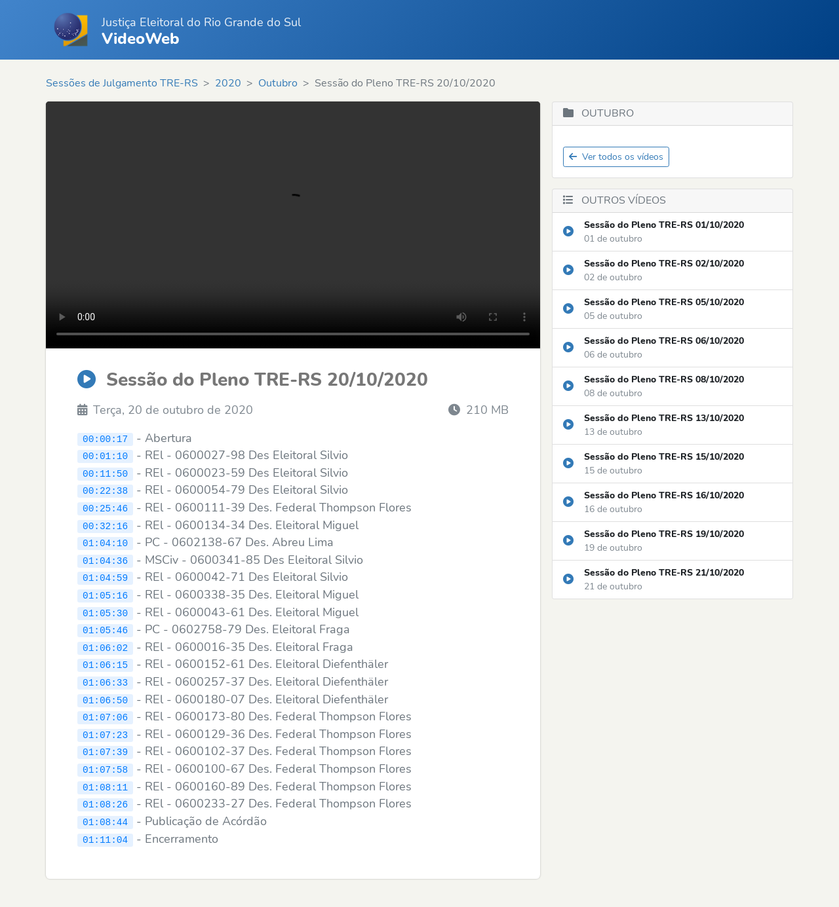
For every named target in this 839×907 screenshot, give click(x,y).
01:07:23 (105, 732)
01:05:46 (105, 628)
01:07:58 (105, 766)
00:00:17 (105, 438)
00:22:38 (105, 490)
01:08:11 (105, 783)
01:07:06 (105, 715)
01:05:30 (105, 610)
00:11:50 (105, 472)
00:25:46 (105, 507)
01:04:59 (105, 576)
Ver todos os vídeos (616, 157)
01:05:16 (105, 593)
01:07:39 (105, 749)
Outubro (278, 83)
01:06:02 (105, 645)
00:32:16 (105, 524)
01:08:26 (105, 801)
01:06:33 (105, 680)
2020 (228, 83)
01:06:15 (105, 663)
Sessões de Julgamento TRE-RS (122, 83)
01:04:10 (105, 542)
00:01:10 (105, 455)
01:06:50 (105, 697)
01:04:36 (105, 559)
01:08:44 (105, 818)
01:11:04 (105, 836)
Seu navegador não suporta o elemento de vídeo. (293, 225)
